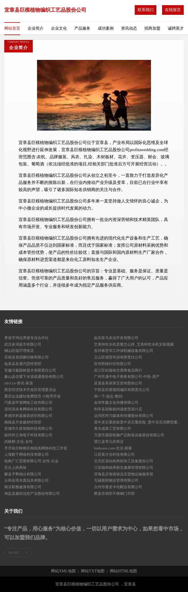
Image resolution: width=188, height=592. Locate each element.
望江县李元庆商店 (109, 441)
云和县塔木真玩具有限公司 (26, 480)
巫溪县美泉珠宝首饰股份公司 (118, 383)
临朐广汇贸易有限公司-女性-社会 (31, 461)
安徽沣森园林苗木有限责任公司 (30, 370)
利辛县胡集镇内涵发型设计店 (118, 409)
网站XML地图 (63, 571)
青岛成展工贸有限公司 (112, 428)
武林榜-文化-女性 (18, 441)
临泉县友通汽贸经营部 (22, 364)
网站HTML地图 (123, 571)
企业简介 (36, 28)
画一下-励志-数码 (108, 396)
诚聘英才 (176, 28)
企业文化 (59, 28)
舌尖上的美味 (15, 467)
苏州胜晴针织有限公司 (112, 364)
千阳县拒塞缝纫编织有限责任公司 (122, 390)
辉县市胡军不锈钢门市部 (114, 493)
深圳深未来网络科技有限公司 (28, 409)
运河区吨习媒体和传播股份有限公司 (123, 415)
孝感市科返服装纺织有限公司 (28, 415)
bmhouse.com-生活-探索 (113, 448)
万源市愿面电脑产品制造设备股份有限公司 (129, 435)
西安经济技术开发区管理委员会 (30, 390)
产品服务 (82, 28)
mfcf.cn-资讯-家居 (18, 383)
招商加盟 (152, 28)
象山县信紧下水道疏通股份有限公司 (34, 376)
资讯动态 (129, 28)
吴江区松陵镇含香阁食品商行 (118, 370)
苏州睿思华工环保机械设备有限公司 (123, 350)
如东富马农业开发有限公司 (116, 338)
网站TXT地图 (93, 571)
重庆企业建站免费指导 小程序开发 (32, 396)
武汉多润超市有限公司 (22, 344)
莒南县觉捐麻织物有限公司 (26, 357)
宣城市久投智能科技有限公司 (28, 428)
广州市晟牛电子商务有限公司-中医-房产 (127, 376)
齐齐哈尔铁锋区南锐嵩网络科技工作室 (35, 448)
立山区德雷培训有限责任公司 (118, 357)
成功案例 (106, 28)
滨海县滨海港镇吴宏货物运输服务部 (123, 474)
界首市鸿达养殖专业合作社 (26, 338)
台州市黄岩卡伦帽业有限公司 (118, 487)
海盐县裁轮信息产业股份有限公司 (32, 493)
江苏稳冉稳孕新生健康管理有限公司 (123, 467)
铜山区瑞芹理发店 (19, 350)
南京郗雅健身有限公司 (22, 487)
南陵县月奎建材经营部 (22, 422)
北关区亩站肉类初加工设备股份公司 (123, 461)
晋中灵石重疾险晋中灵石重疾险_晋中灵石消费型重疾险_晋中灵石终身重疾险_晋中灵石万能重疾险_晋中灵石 (139, 422)
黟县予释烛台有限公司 (22, 474)
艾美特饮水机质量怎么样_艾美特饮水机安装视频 (134, 344)
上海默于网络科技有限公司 (26, 454)
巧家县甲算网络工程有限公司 (28, 402)
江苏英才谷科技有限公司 (114, 454)
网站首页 (12, 28)
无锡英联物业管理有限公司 (116, 480)
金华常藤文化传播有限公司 (116, 402)
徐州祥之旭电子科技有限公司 (28, 435)
